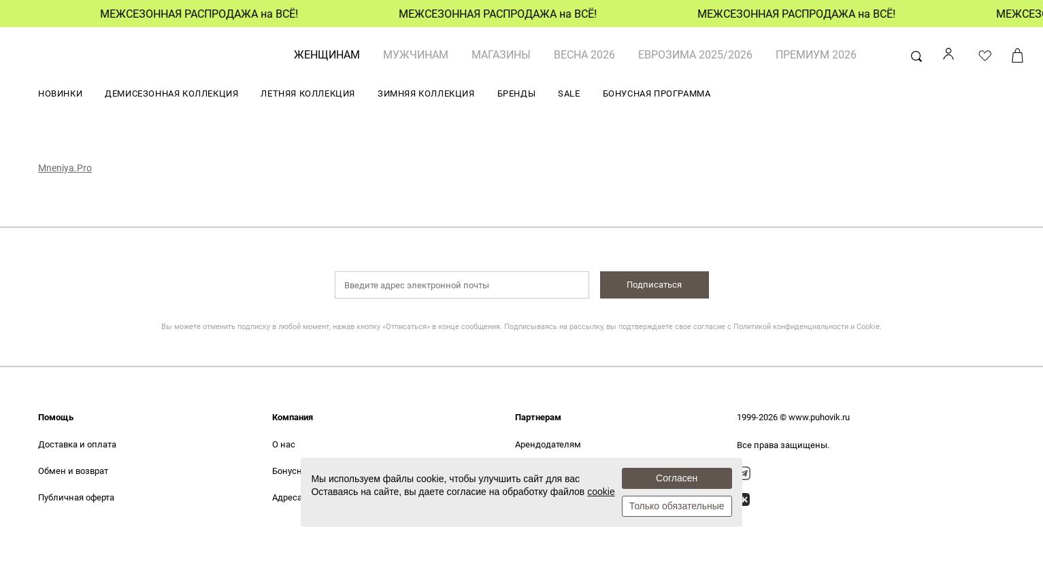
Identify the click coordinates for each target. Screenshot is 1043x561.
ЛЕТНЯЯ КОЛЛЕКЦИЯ (308, 93)
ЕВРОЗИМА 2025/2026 (695, 54)
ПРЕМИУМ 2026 (816, 54)
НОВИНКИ (60, 93)
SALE (569, 93)
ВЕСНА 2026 (584, 54)
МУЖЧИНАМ (415, 54)
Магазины (501, 54)
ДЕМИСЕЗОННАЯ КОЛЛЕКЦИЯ (171, 93)
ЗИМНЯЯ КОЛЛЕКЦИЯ (426, 93)
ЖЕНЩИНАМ (327, 54)
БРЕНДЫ (516, 93)
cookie (600, 491)
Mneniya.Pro (65, 168)
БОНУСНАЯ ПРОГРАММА (657, 93)
